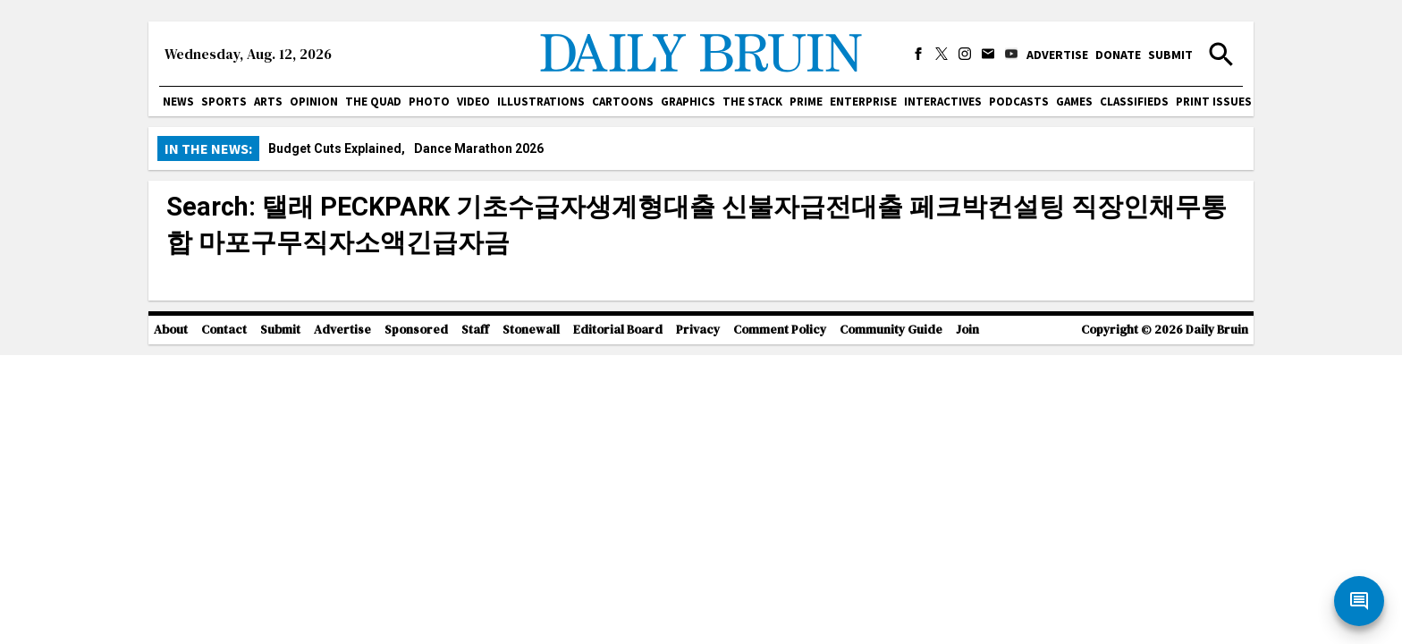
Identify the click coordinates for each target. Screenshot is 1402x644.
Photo (429, 101)
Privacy (698, 329)
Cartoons (623, 101)
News (178, 101)
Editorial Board (618, 329)
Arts (268, 101)
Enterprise (863, 101)
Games (1074, 101)
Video (473, 101)
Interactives (943, 101)
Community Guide (891, 329)
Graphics (688, 101)
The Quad (373, 101)
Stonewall (531, 329)
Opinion (314, 101)
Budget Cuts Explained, (336, 148)
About (171, 329)
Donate (1118, 55)
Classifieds (1134, 101)
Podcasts (1019, 101)
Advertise (1057, 55)
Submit (1170, 55)
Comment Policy (779, 329)
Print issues (1214, 101)
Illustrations (541, 101)
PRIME (806, 101)
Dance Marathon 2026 (479, 148)
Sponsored (416, 329)
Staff (475, 329)
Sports (224, 101)
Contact (224, 329)
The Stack (752, 101)
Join (967, 329)
